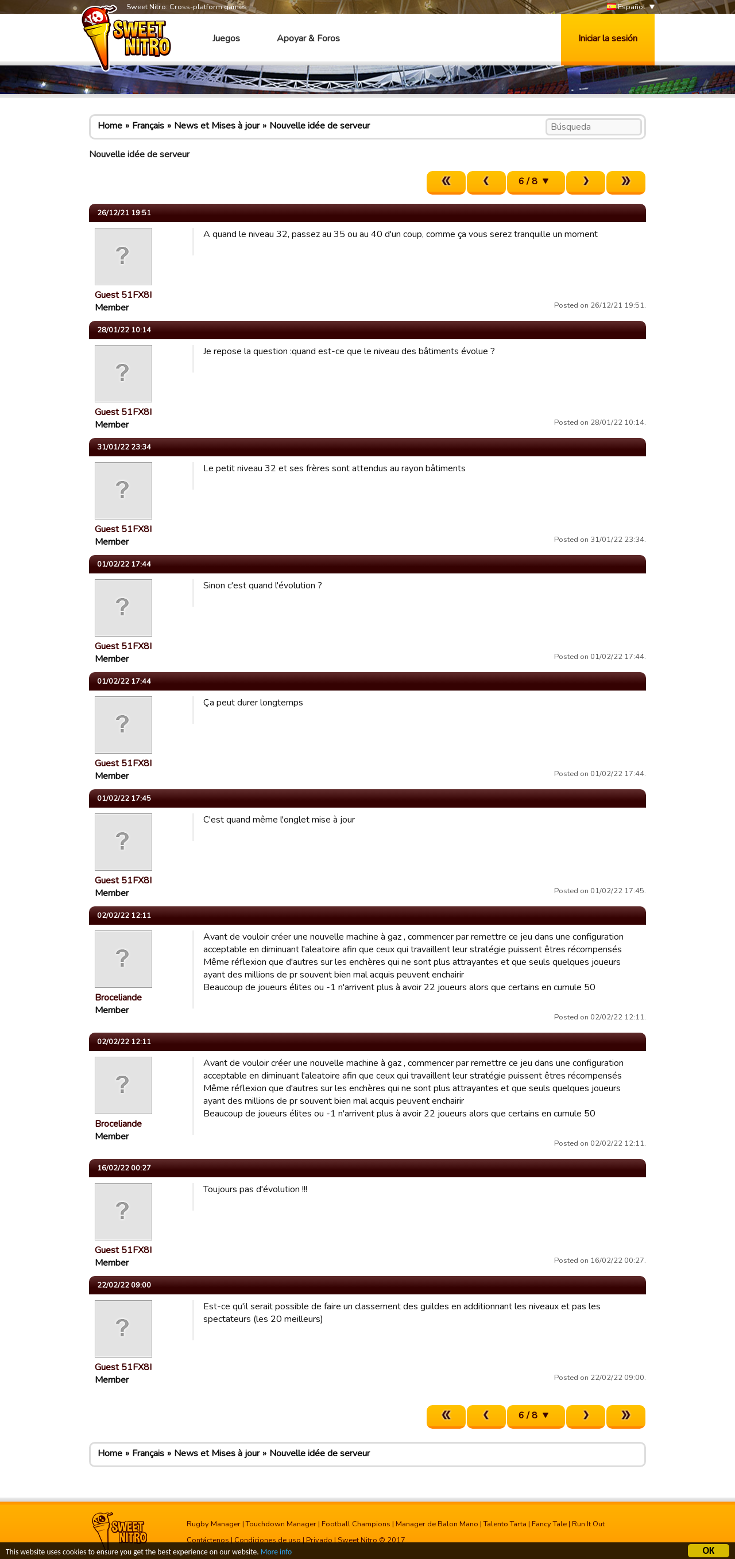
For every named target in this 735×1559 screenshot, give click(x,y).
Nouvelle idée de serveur (319, 125)
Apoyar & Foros (308, 38)
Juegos (226, 38)
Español (626, 7)
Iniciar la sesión (607, 38)
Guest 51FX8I (123, 295)
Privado (319, 1540)
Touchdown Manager (281, 1524)
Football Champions (356, 1524)
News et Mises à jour (217, 125)
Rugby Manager (214, 1524)
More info (276, 1553)
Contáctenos (208, 1540)
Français (148, 125)
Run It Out (588, 1524)
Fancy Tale (549, 1524)
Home (110, 125)
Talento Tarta (505, 1524)
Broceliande (118, 997)
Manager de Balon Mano (437, 1524)
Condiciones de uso (267, 1540)
